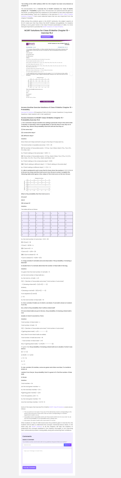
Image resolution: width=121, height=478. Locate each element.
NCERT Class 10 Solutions (56, 407)
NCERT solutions (37, 426)
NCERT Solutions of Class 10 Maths (53, 27)
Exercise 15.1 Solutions (27, 112)
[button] (23, 73)
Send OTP (67, 445)
